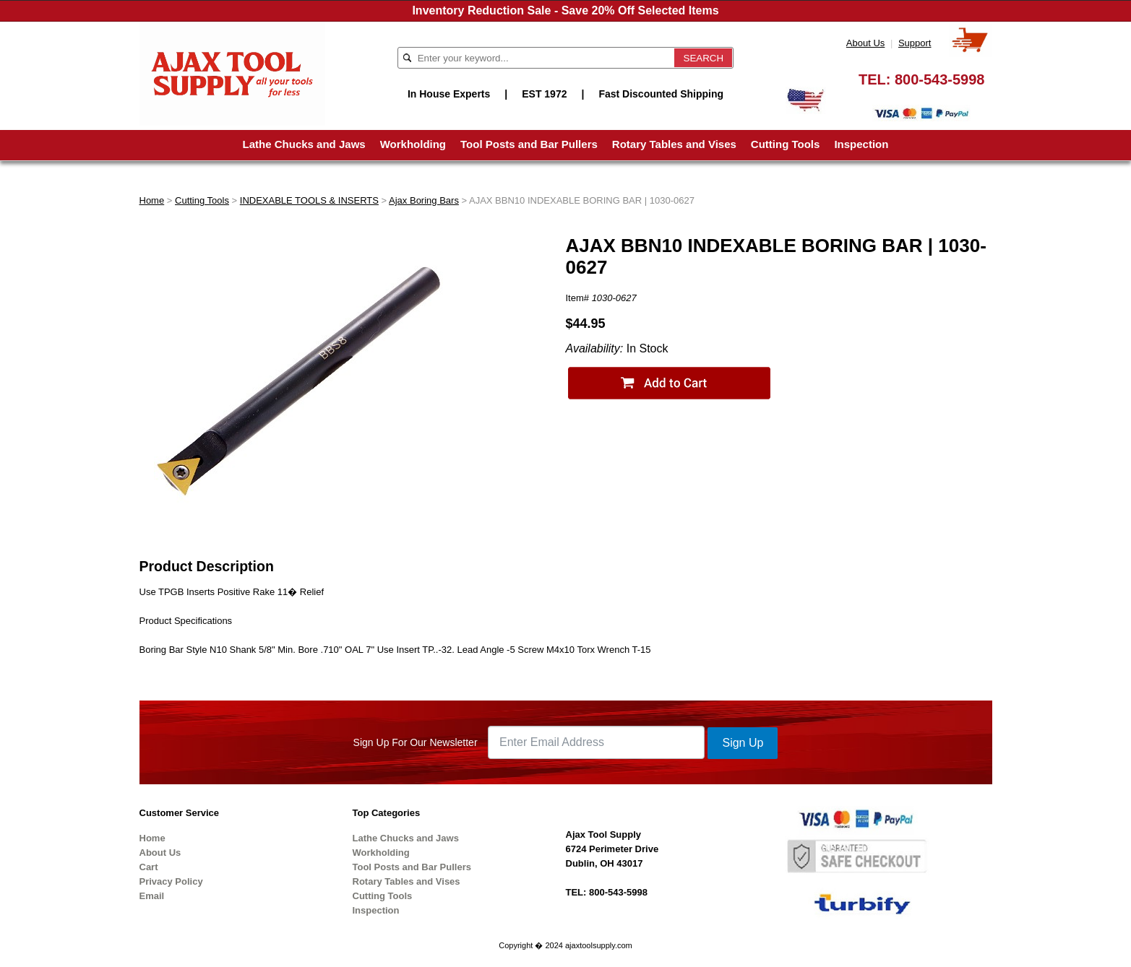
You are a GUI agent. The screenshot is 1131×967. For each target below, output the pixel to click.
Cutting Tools (785, 144)
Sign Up (742, 743)
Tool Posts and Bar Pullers (529, 144)
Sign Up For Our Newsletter (415, 742)
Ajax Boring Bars (424, 200)
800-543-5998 (940, 79)
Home (152, 200)
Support (915, 43)
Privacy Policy (171, 881)
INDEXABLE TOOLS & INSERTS (309, 200)
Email (152, 895)
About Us (865, 43)
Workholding (413, 144)
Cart (148, 867)
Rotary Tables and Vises (674, 144)
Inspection (861, 144)
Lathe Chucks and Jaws (304, 144)
